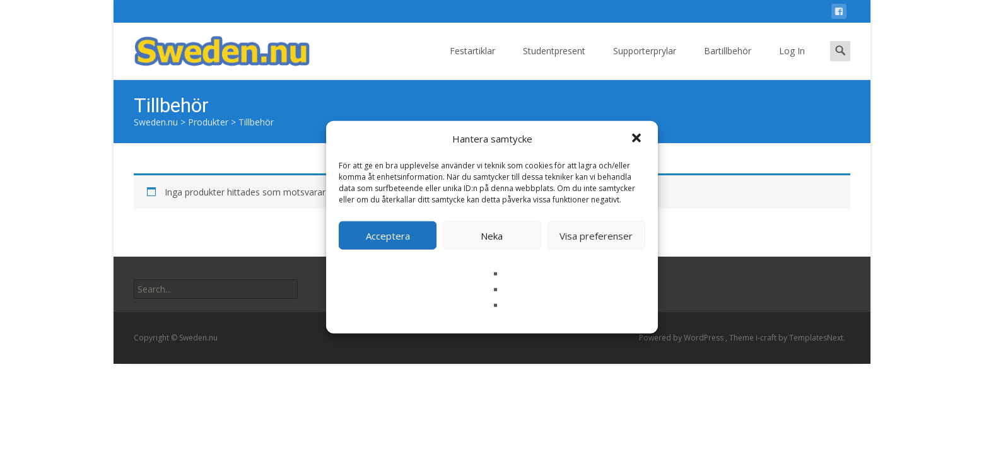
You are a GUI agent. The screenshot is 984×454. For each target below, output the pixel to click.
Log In (792, 62)
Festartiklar (472, 62)
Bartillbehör (727, 62)
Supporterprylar (644, 62)
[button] (637, 138)
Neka (492, 235)
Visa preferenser (596, 235)
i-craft (767, 337)
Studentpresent (554, 62)
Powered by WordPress (682, 337)
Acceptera (388, 235)
